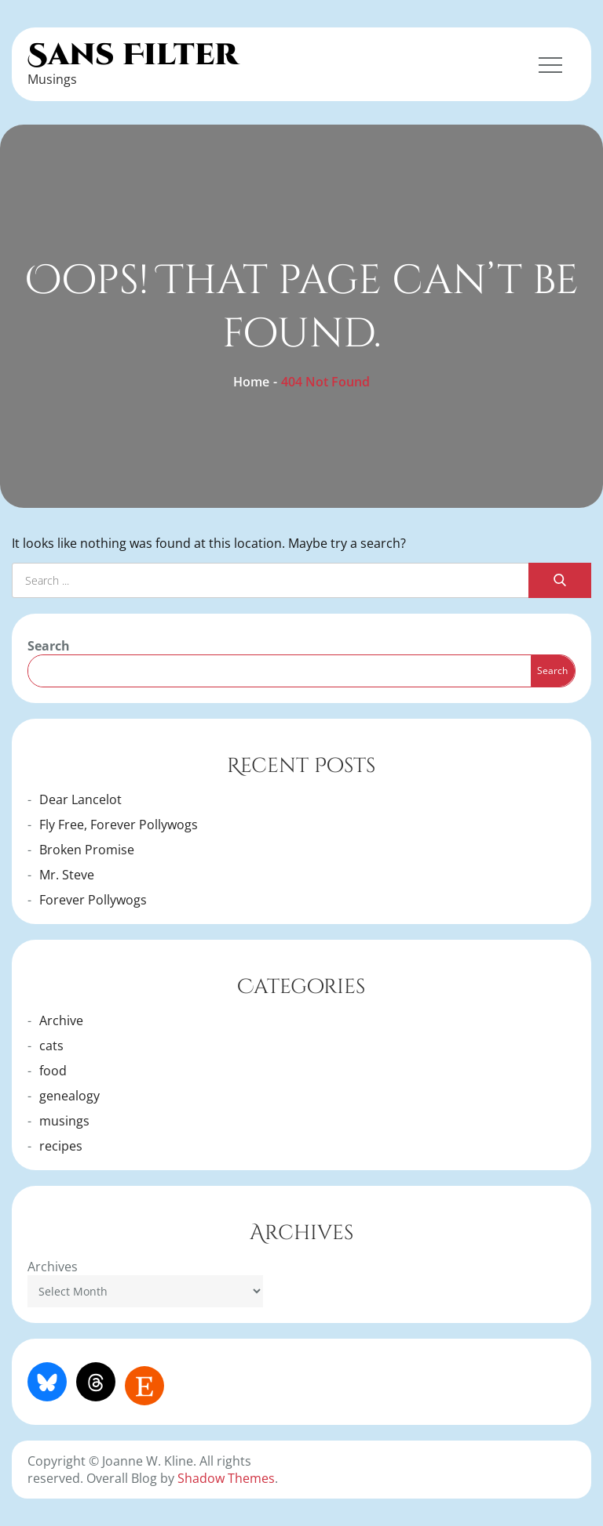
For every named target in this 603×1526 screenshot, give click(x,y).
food (53, 1070)
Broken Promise (86, 849)
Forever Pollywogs (93, 899)
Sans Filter (132, 55)
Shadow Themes (226, 1478)
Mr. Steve (66, 874)
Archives (52, 1266)
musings (64, 1120)
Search (48, 645)
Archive (61, 1020)
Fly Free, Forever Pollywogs (118, 824)
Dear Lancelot (80, 799)
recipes (60, 1145)
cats (51, 1045)
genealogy (69, 1095)
